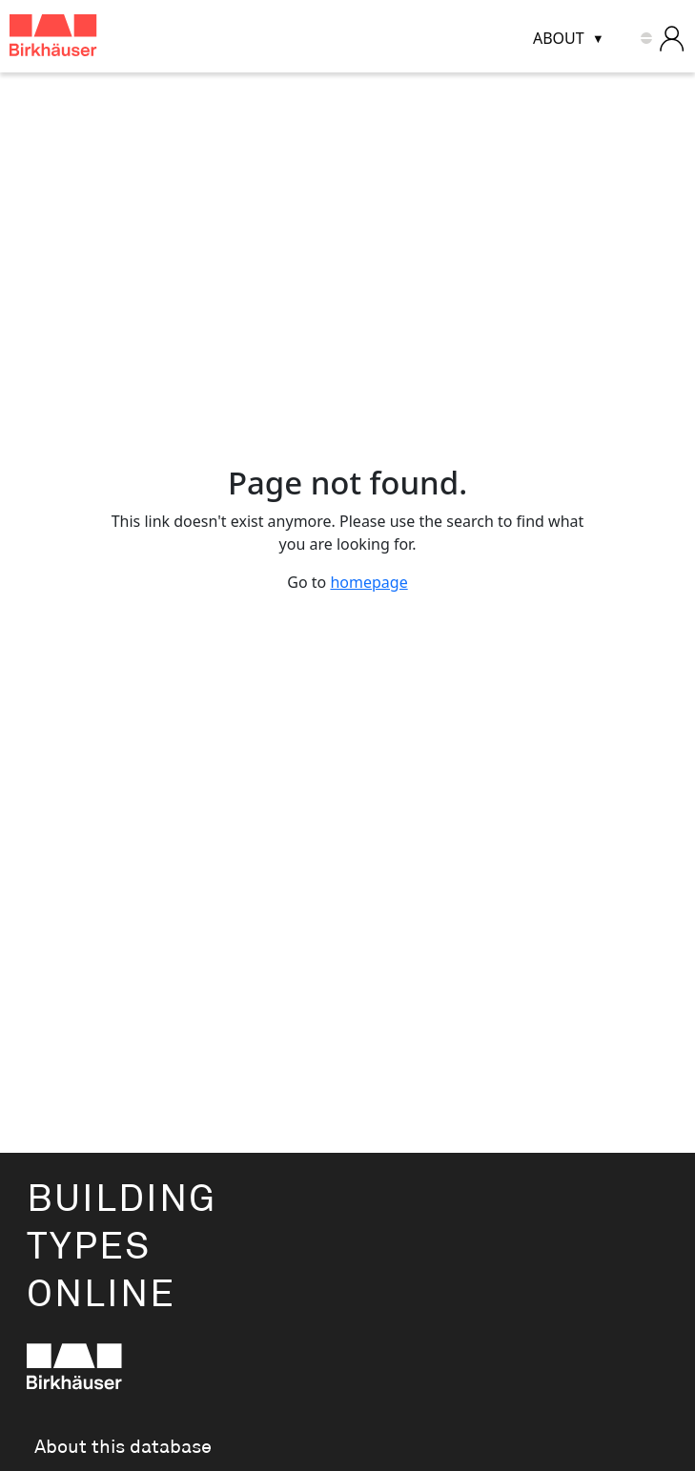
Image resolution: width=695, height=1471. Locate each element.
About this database (123, 1447)
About (558, 38)
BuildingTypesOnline (121, 1247)
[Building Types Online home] (77, 38)
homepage (368, 582)
